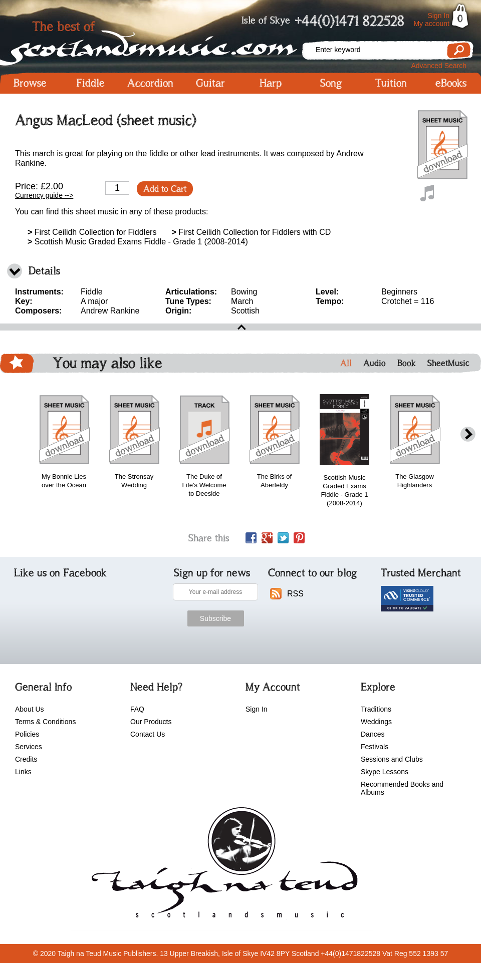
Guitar (210, 83)
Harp (271, 83)
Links (23, 772)
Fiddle (90, 83)
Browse (30, 83)
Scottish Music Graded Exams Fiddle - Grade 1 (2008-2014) (138, 241)
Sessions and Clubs (392, 759)
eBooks (450, 83)
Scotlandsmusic (150, 40)
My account (431, 24)
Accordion (150, 83)
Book (406, 363)
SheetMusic (448, 363)
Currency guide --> (44, 195)
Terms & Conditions (45, 722)
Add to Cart (164, 188)
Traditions (376, 709)
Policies (27, 734)
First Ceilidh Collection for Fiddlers (92, 232)
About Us (29, 709)
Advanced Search (438, 66)
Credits (26, 759)
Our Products (150, 722)
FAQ (137, 709)
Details (44, 270)
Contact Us (147, 734)
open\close (240, 327)
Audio (374, 363)
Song (331, 83)
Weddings (376, 722)
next (467, 434)
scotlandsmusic (222, 866)
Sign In (438, 16)
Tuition (391, 83)
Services (28, 747)
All (346, 363)
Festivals (374, 747)
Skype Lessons (384, 772)
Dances (372, 734)
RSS (295, 593)
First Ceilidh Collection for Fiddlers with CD (251, 232)
